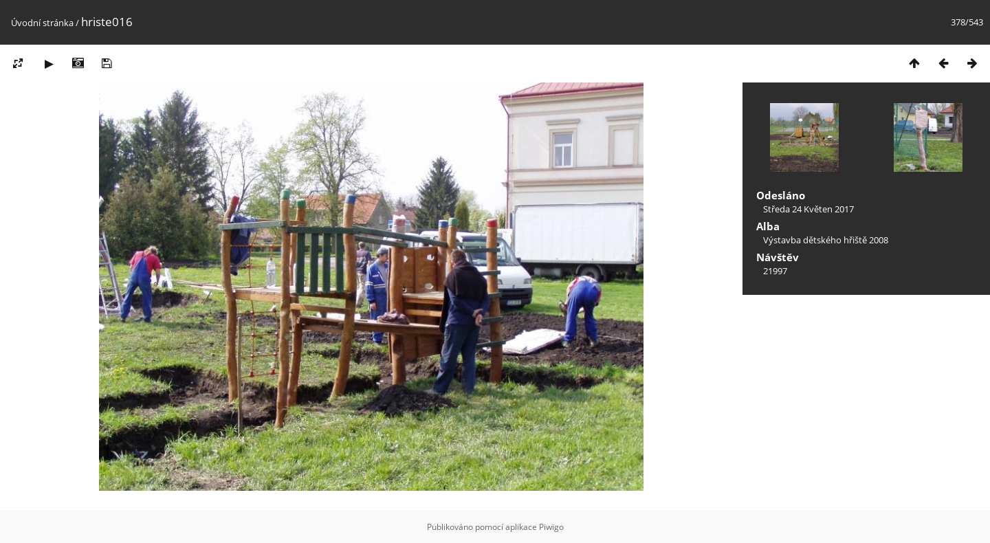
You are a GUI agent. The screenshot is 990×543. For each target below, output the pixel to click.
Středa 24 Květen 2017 (808, 209)
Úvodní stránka (42, 22)
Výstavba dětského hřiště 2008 (825, 240)
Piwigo (551, 527)
